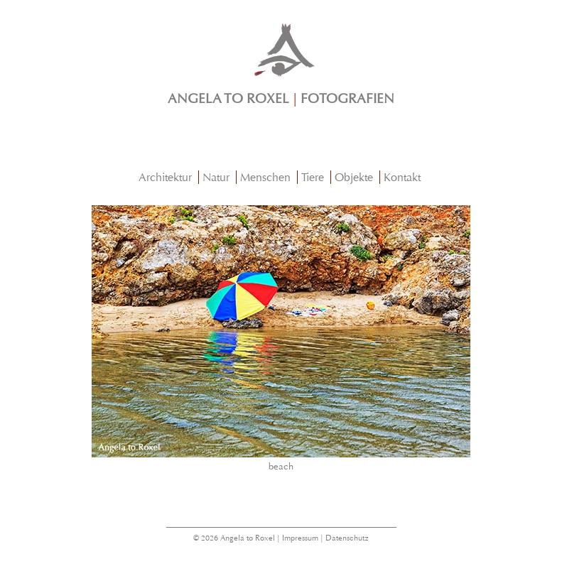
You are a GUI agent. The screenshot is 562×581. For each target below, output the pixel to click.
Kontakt (402, 177)
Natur (215, 177)
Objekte (354, 177)
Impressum (300, 538)
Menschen (265, 177)
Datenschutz (347, 538)
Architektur (165, 177)
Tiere (312, 177)
